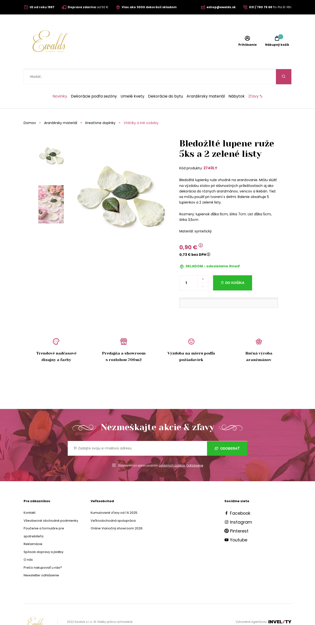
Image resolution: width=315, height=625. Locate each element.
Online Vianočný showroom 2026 (116, 513)
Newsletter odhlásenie (41, 560)
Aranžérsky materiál (206, 81)
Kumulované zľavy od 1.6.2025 (114, 497)
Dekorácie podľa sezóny (94, 81)
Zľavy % (255, 81)
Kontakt (29, 497)
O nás (28, 544)
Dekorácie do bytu (165, 81)
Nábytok (236, 81)
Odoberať (227, 433)
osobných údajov (172, 450)
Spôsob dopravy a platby (43, 536)
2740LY (210, 152)
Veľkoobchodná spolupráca (113, 505)
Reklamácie (33, 528)
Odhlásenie (194, 450)
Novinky (60, 81)
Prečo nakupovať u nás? (43, 552)
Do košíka (234, 268)
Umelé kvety (132, 81)
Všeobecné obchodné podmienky (51, 505)
